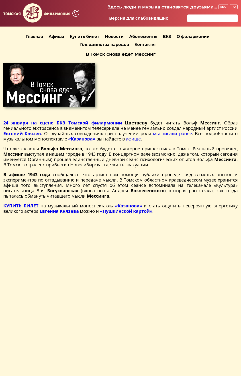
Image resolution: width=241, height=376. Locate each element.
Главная (34, 36)
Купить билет (84, 36)
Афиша (56, 36)
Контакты (145, 44)
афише (133, 139)
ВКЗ (167, 36)
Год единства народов (104, 44)
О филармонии (193, 36)
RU (234, 6)
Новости (114, 36)
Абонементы (143, 36)
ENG (223, 6)
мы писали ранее (172, 133)
